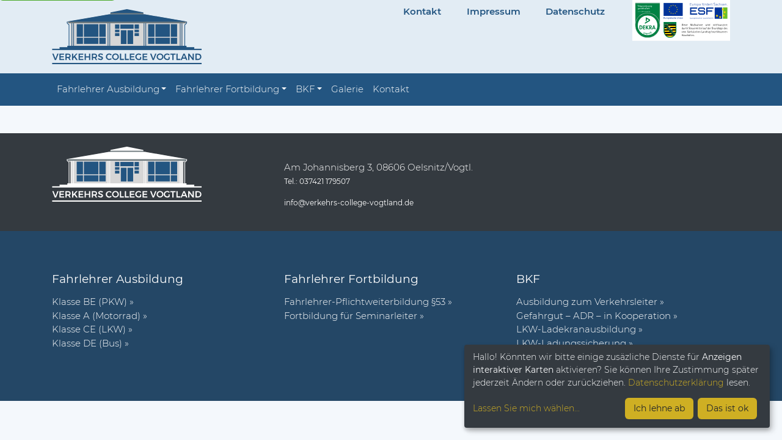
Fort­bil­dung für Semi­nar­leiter (350, 315)
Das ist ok (727, 408)
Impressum (494, 11)
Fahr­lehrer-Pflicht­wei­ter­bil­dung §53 (364, 301)
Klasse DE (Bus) (87, 343)
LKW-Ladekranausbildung (576, 329)
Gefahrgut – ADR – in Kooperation (593, 315)
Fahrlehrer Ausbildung (108, 89)
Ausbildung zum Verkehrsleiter (586, 301)
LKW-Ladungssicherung (571, 343)
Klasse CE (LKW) (89, 329)
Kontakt (422, 11)
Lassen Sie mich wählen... (526, 408)
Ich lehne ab (659, 408)
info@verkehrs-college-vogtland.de (349, 202)
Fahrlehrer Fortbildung (227, 89)
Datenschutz (575, 11)
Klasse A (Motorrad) (96, 315)
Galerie (347, 89)
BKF (305, 89)
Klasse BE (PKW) (89, 301)
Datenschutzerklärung (676, 382)
